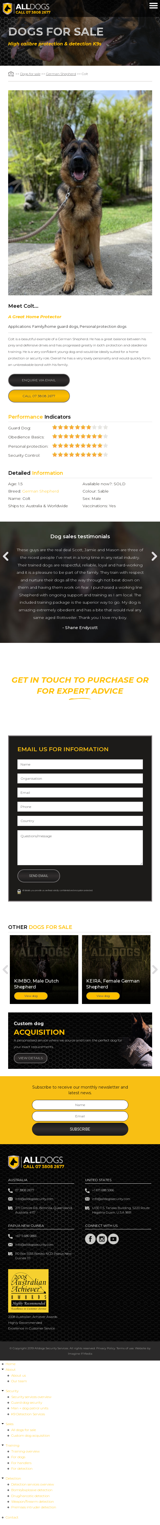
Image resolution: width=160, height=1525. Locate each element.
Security (12, 1392)
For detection (22, 1469)
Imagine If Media (80, 1355)
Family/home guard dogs (55, 326)
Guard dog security (26, 1403)
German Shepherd (61, 74)
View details (31, 1059)
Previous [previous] (5, 556)
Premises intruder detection (33, 1508)
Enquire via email (39, 380)
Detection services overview (32, 1485)
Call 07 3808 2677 (38, 396)
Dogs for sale (30, 74)
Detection (13, 1479)
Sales (9, 1425)
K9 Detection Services (28, 1415)
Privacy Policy (105, 1349)
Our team (19, 1382)
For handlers (21, 1464)
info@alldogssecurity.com (34, 1200)
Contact (12, 1518)
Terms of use (125, 1349)
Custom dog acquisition (30, 1436)
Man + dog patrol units (29, 1409)
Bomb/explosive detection (31, 1491)
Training (12, 1446)
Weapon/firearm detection (32, 1502)
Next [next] (154, 556)
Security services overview (31, 1398)
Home (10, 1365)
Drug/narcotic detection (30, 1497)
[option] (80, 589)
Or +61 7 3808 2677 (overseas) (80, 723)
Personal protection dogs (103, 326)
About (11, 1370)
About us (18, 1376)
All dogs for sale (23, 1431)
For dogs (18, 1458)
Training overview (25, 1452)
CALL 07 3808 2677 (80, 710)
